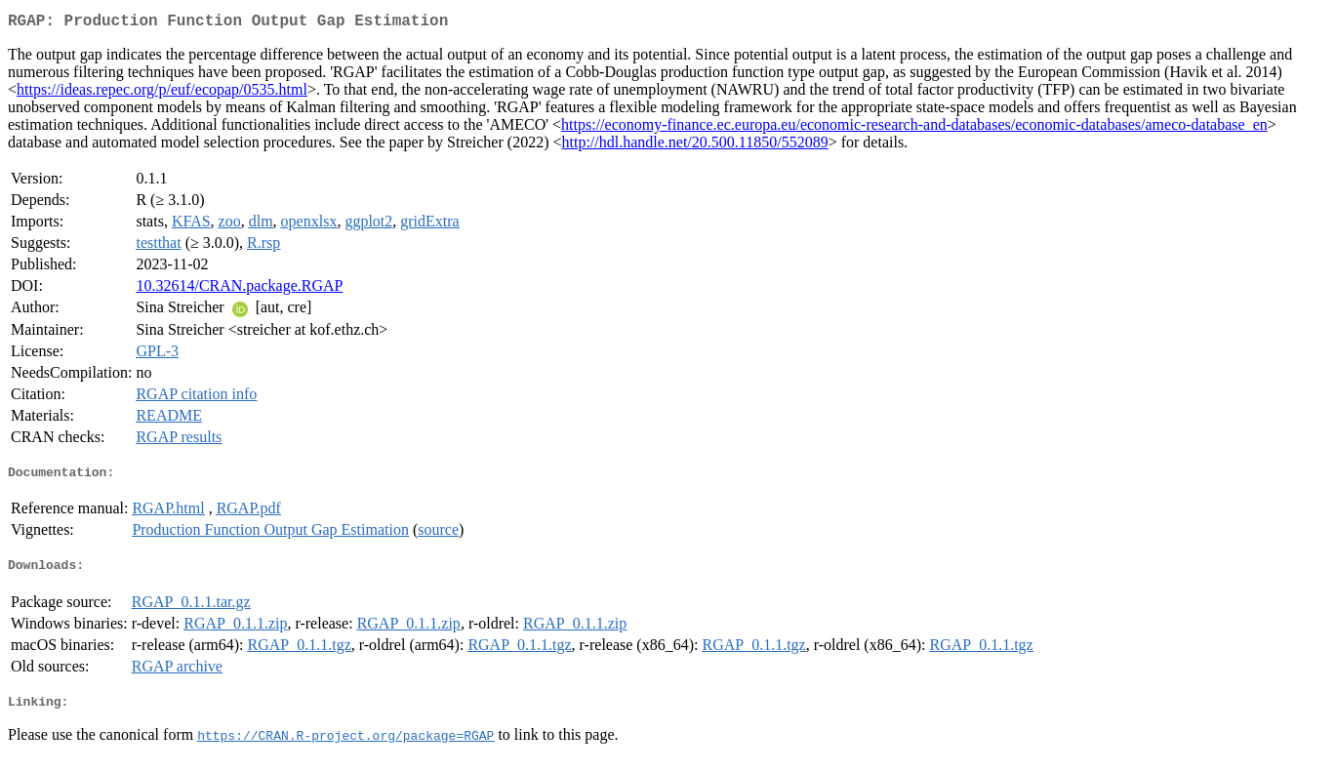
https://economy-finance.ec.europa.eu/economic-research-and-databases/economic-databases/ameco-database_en (914, 128)
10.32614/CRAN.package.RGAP (239, 289)
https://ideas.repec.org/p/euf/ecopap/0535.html (162, 93)
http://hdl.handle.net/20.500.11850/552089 (694, 146)
